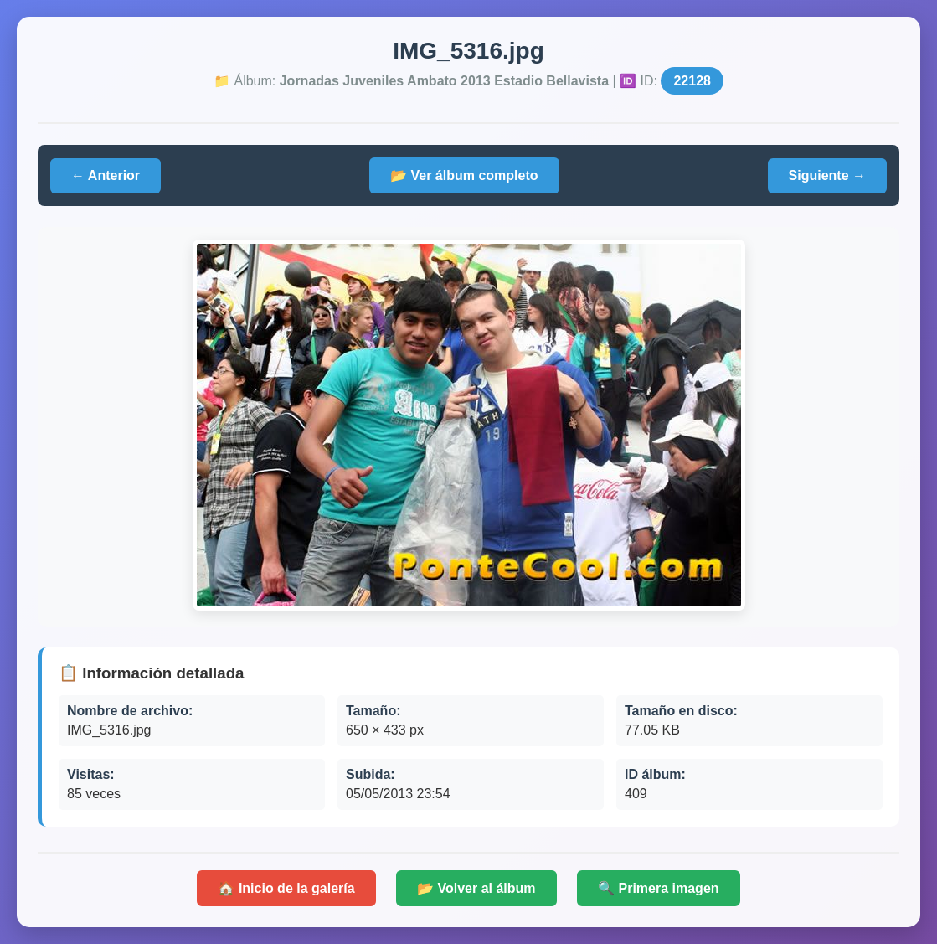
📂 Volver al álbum (476, 888)
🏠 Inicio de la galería (286, 888)
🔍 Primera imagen (658, 888)
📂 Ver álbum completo (464, 175)
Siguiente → (827, 175)
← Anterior (105, 175)
